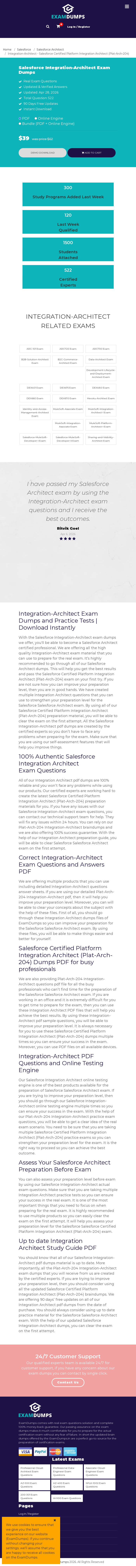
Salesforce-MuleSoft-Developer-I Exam (35, 439)
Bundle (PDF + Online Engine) (46, 124)
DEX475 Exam (68, 387)
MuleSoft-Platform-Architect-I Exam (101, 425)
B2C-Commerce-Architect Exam (68, 361)
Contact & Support (30, 1527)
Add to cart (91, 152)
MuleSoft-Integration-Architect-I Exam (101, 411)
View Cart (25, 1520)
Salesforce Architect (50, 49)
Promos (24, 1541)
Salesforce (24, 49)
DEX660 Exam (35, 398)
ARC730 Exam (101, 348)
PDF (24, 118)
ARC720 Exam (68, 348)
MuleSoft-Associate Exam (68, 409)
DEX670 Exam (68, 398)
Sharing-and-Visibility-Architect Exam (101, 439)
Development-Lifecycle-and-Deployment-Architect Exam (101, 373)
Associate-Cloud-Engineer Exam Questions (96, 1471)
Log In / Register (78, 26)
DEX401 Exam (35, 387)
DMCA (23, 1548)
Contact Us (68, 1382)
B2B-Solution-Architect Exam (35, 361)
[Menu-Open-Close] (127, 6)
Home (7, 49)
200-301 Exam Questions (29, 1496)
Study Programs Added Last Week (68, 197)
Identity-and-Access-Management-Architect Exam (35, 412)
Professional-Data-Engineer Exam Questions (64, 1471)
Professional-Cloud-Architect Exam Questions (32, 1471)
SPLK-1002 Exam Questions (96, 1485)
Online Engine (49, 118)
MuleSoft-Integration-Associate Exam (68, 425)
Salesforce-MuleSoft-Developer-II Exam (68, 439)
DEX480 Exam (100, 387)
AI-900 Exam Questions (67, 1498)
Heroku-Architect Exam (101, 398)
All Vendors (26, 1534)
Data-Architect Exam (101, 359)
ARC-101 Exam (35, 348)
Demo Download (42, 152)
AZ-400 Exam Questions (61, 1485)
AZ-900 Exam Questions (29, 1485)
